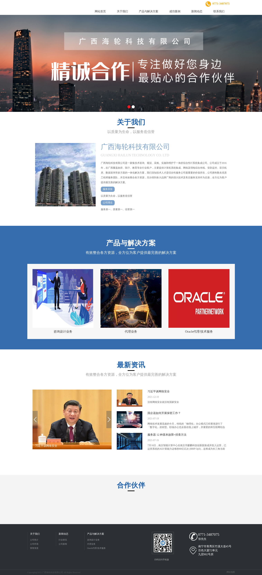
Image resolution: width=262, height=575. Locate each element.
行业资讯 (63, 540)
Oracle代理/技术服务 (96, 548)
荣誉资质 (34, 548)
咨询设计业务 (93, 540)
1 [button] (129, 106)
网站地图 (231, 572)
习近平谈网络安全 (159, 391)
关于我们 (35, 534)
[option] (131, 63)
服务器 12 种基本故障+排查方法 (167, 434)
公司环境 (34, 544)
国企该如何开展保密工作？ (164, 413)
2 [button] (133, 106)
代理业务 (91, 544)
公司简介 (34, 540)
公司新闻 (63, 544)
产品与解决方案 (95, 534)
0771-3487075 (208, 534)
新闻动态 (63, 534)
